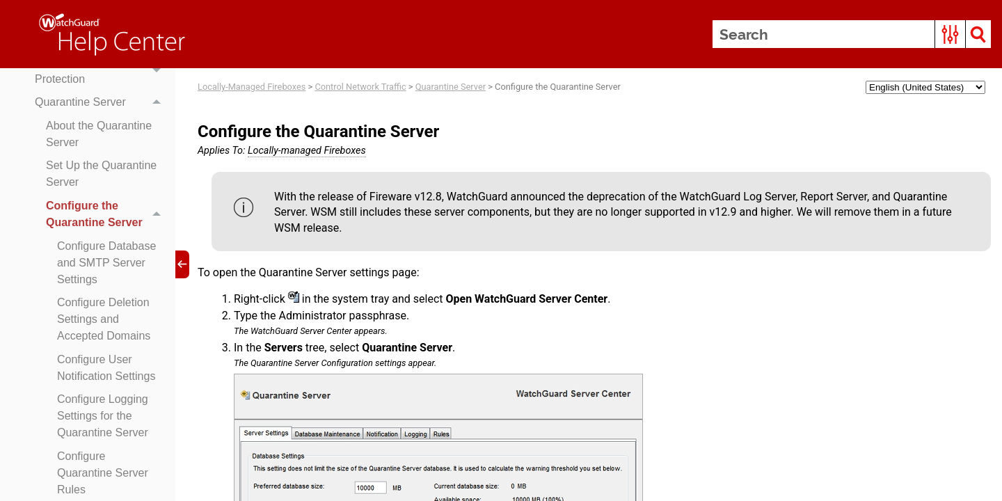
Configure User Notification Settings (106, 367)
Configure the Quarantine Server (107, 214)
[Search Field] (852, 34)
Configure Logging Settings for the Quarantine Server (102, 415)
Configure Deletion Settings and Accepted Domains (103, 319)
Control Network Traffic (360, 86)
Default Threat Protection (101, 71)
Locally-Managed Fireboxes (251, 86)
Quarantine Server (101, 102)
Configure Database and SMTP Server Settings (106, 262)
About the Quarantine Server (99, 134)
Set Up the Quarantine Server (101, 173)
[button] (950, 34)
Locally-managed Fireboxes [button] (307, 151)
